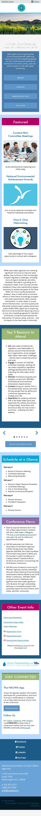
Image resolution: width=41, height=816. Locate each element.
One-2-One (20, 105)
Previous (5, 436)
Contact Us (34, 811)
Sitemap (34, 809)
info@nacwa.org (10, 796)
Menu (36, 1)
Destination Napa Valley (13, 628)
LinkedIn (29, 727)
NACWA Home (7, 1)
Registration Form (13, 638)
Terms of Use (23, 809)
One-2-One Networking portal (22, 541)
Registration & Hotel (20, 96)
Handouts (21, 87)
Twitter (9, 727)
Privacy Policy (10, 809)
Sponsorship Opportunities (20, 450)
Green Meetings (10, 632)
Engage (27, 734)
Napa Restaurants (13, 642)
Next (36, 436)
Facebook (17, 727)
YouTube (21, 764)
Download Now (11, 714)
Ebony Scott (23, 652)
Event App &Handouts (13, 624)
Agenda (20, 77)
